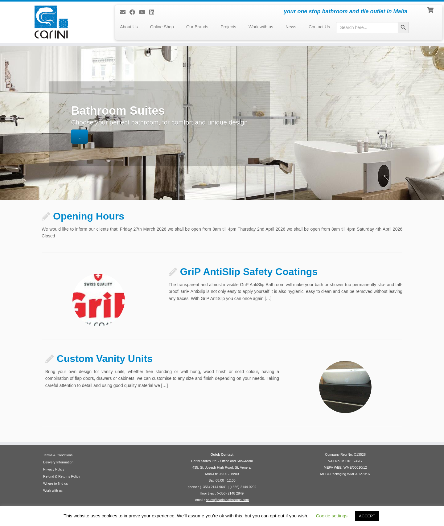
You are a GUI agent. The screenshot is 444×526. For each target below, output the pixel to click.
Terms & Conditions (57, 455)
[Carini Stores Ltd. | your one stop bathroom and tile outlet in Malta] (51, 22)
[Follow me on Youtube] (144, 12)
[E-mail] (125, 12)
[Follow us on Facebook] (134, 12)
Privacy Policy (53, 469)
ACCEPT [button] (367, 516)
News (291, 26)
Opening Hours (88, 216)
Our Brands (197, 26)
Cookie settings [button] (332, 515)
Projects (228, 26)
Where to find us (55, 483)
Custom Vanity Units (105, 358)
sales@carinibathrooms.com (227, 500)
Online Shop (162, 26)
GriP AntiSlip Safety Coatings (249, 271)
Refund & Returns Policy (61, 476)
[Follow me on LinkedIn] (153, 12)
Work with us (261, 26)
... (79, 137)
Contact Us (319, 26)
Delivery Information (58, 462)
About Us (129, 26)
